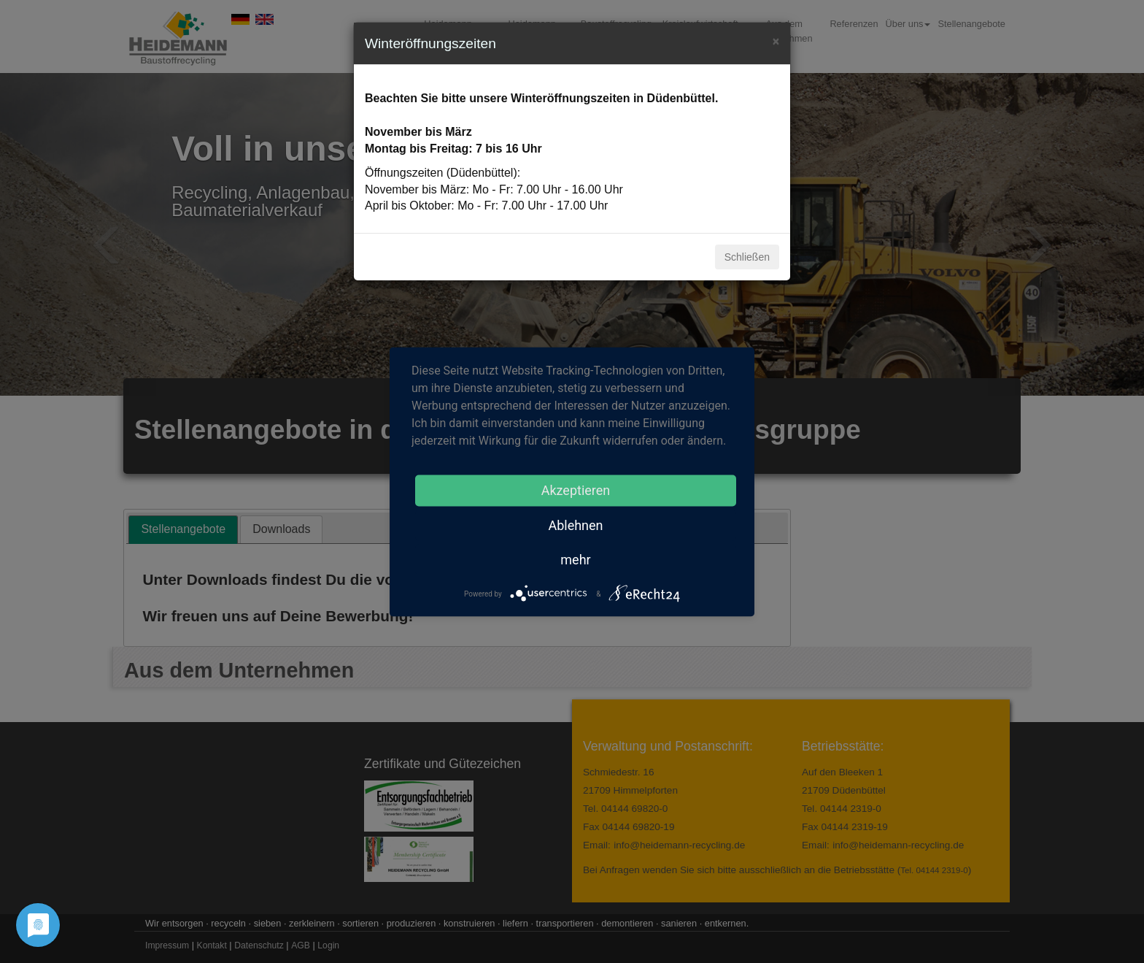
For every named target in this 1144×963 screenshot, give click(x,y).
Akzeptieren (576, 489)
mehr (575, 559)
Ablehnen (575, 524)
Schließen (747, 257)
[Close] (776, 39)
